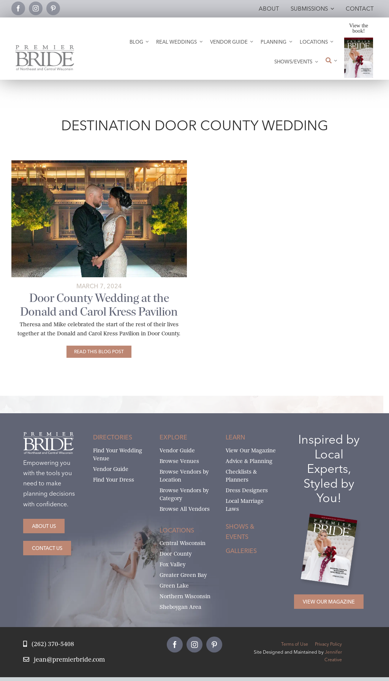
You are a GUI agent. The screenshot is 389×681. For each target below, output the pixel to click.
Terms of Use (294, 644)
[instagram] (36, 8)
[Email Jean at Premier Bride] (63, 660)
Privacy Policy (328, 644)
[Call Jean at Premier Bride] (48, 644)
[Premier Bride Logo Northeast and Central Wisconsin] (44, 48)
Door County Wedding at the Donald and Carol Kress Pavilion (99, 304)
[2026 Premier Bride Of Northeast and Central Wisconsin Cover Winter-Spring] (358, 40)
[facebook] (18, 8)
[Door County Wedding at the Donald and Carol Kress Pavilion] (98, 352)
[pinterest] (53, 8)
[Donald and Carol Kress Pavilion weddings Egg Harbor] (99, 163)
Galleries (241, 551)
